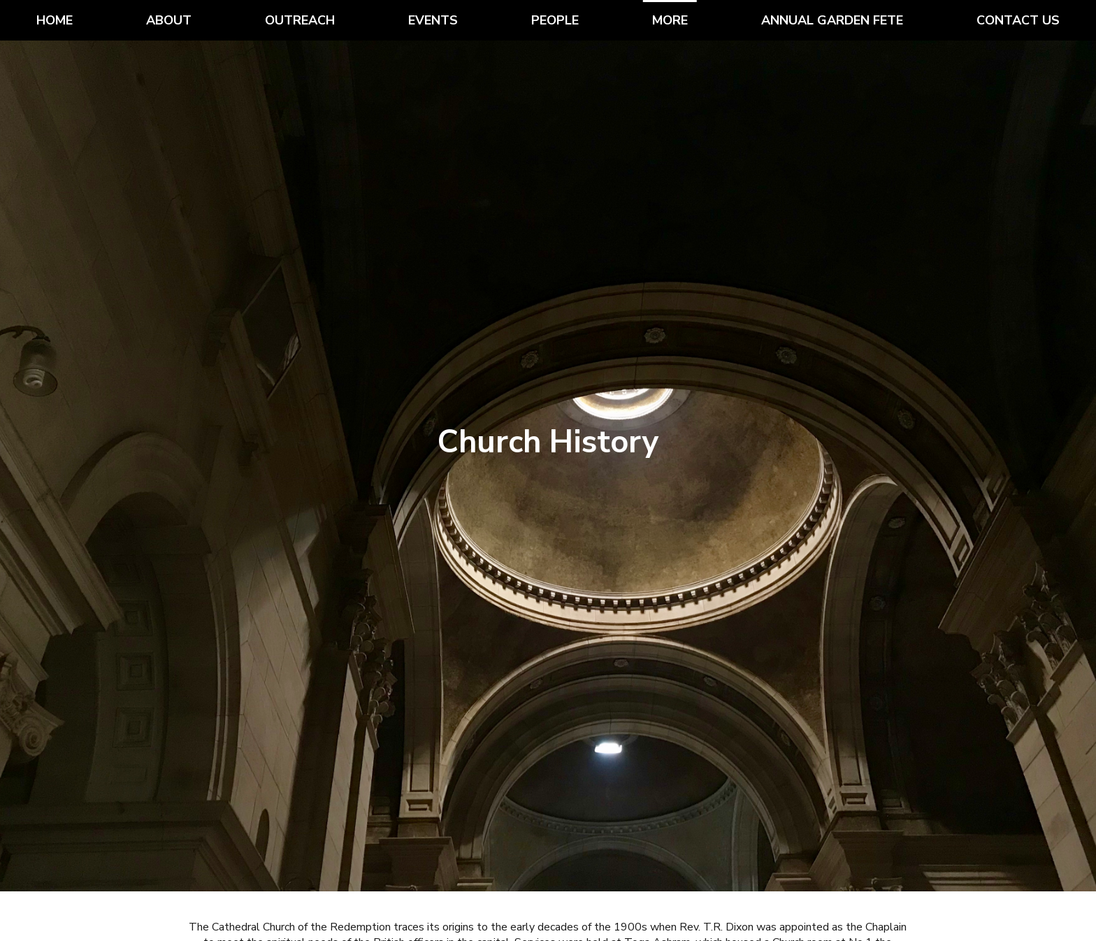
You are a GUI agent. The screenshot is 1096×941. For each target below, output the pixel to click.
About (169, 20)
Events (433, 20)
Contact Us (1018, 20)
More (670, 20)
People (555, 20)
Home (54, 20)
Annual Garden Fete (832, 20)
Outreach (300, 20)
